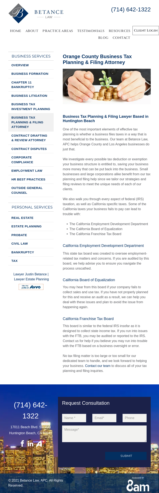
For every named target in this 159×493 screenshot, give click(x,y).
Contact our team (98, 366)
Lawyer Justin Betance (30, 274)
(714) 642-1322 (131, 9)
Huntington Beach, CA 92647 (30, 433)
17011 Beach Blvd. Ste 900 (31, 427)
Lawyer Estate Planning (31, 279)
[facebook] (22, 444)
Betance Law (29, 480)
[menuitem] (15, 30)
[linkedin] (30, 444)
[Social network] (39, 444)
